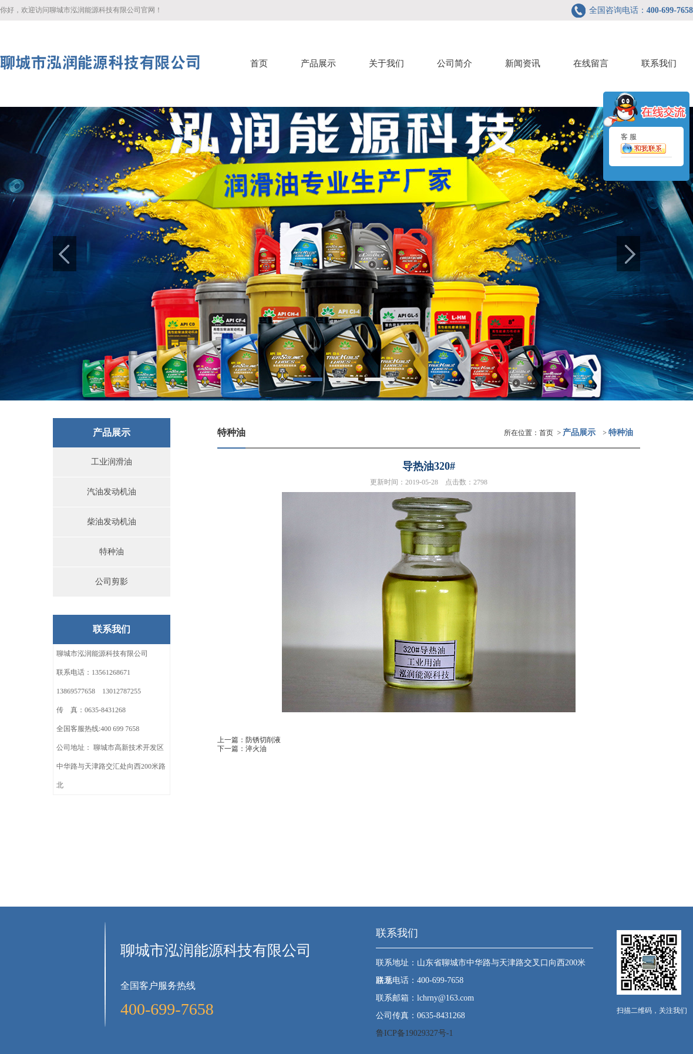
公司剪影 (111, 581)
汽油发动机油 (111, 491)
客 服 (643, 149)
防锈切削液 (263, 740)
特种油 (111, 551)
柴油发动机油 (111, 521)
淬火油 (256, 749)
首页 (546, 433)
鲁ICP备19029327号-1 (414, 1033)
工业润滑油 (111, 461)
